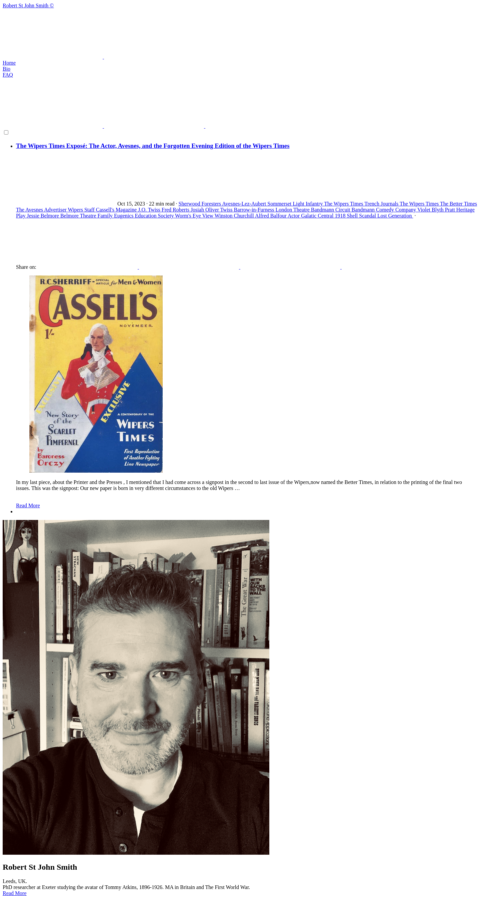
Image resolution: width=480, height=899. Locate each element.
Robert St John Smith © (240, 31)
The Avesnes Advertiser (42, 210)
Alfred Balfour (271, 216)
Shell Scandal (362, 216)
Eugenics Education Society (144, 216)
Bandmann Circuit (331, 210)
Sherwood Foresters (200, 204)
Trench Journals (382, 204)
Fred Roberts (176, 210)
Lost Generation (395, 216)
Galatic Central (318, 216)
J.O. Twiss (150, 210)
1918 (341, 216)
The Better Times (458, 204)
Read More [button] (15, 893)
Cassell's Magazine (117, 210)
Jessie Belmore (43, 216)
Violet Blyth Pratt (436, 210)
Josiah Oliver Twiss (212, 210)
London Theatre (293, 210)
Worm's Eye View (195, 216)
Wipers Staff (82, 210)
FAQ (8, 75)
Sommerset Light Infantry (295, 204)
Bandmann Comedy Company (384, 210)
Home (9, 63)
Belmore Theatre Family (87, 216)
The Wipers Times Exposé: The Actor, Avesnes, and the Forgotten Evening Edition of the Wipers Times (152, 145)
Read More (28, 505)
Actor (294, 216)
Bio (6, 69)
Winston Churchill (235, 216)
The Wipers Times (344, 204)
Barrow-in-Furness (255, 210)
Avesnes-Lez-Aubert (244, 204)
